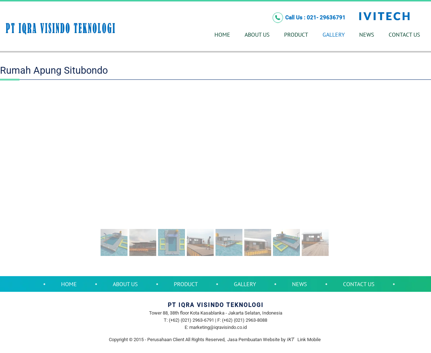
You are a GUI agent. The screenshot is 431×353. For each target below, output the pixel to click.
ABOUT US (257, 34)
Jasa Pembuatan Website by (260, 339)
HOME (222, 34)
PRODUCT (296, 34)
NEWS (366, 34)
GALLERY (334, 34)
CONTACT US (404, 34)
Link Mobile (309, 339)
